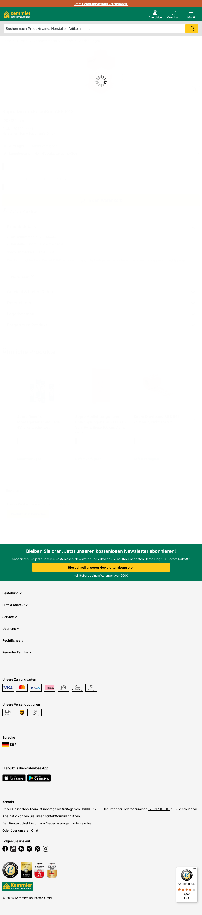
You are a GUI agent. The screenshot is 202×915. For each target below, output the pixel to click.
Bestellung (12, 593)
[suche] (101, 28)
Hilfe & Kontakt (15, 605)
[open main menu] (191, 14)
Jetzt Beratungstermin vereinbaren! (101, 4)
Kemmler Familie (16, 652)
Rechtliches (12, 640)
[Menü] (194, 869)
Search (191, 28)
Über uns (10, 628)
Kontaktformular (57, 816)
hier (89, 823)
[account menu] (155, 14)
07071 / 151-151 (159, 809)
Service (9, 616)
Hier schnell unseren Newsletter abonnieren (101, 567)
